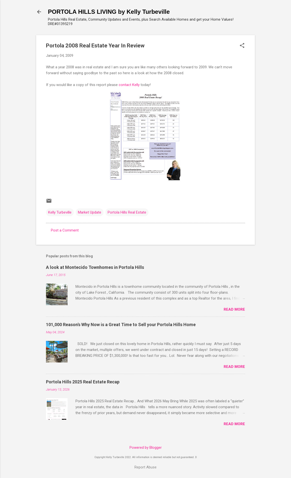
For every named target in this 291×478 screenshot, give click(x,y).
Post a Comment (65, 230)
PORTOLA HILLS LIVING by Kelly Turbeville (109, 11)
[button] (242, 46)
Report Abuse (145, 467)
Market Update (89, 212)
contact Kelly (129, 85)
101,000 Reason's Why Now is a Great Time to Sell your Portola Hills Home (121, 324)
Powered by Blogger (146, 447)
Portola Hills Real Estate (127, 212)
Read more (234, 309)
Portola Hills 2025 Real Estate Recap (82, 381)
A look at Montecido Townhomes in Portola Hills (95, 267)
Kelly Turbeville (60, 212)
